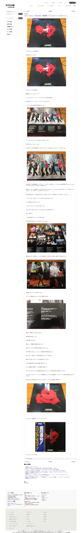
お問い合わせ (11, 514)
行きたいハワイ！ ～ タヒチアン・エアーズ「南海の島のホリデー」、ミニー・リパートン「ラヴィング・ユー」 (46, 474)
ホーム (32, 5)
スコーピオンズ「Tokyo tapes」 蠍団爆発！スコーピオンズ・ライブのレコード (46, 15)
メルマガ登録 (59, 2)
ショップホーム (11, 512)
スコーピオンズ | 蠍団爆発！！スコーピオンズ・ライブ (36, 418)
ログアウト (28, 519)
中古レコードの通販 (11, 501)
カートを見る (28, 521)
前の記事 (73, 11)
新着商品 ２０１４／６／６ (31, 478)
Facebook (45, 512)
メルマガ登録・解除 (12, 521)
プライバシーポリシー (30, 523)
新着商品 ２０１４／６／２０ (31, 466)
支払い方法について (45, 492)
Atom (27, 482)
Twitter (44, 521)
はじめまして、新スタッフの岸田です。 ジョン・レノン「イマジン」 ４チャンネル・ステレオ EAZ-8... (45, 470)
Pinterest (44, 519)
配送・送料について (28, 492)
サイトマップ (11, 528)
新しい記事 (27, 11)
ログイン (65, 2)
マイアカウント (46, 2)
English (74, 5)
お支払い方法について (13, 516)
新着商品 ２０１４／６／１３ (31, 473)
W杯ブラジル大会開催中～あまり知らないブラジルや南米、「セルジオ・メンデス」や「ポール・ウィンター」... (47, 472)
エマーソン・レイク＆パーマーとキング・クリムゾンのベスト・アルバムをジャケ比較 (42, 469)
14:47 (31, 458)
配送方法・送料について (13, 519)
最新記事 (50, 11)
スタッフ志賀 (34, 454)
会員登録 (53, 2)
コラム (30, 454)
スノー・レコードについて (13, 523)
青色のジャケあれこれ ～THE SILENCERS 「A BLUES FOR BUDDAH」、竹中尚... (41, 468)
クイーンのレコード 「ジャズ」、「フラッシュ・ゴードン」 (37, 475)
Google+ (44, 514)
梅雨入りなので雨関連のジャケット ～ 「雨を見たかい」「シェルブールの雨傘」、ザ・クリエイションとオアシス (47, 477)
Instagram (45, 516)
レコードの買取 (11, 492)
